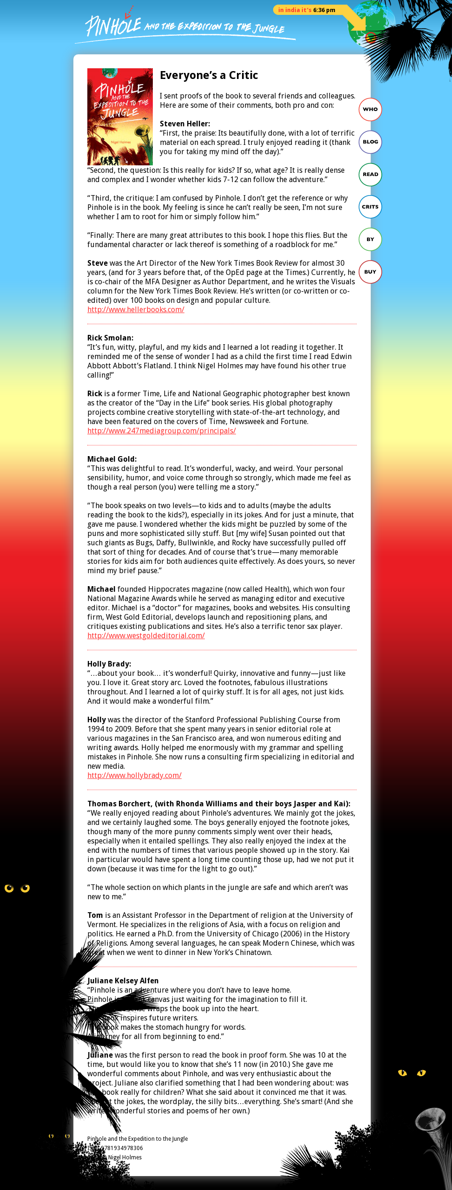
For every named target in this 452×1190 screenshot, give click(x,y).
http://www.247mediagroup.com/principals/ (161, 430)
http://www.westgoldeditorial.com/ (146, 635)
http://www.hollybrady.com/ (134, 775)
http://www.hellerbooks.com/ (135, 309)
